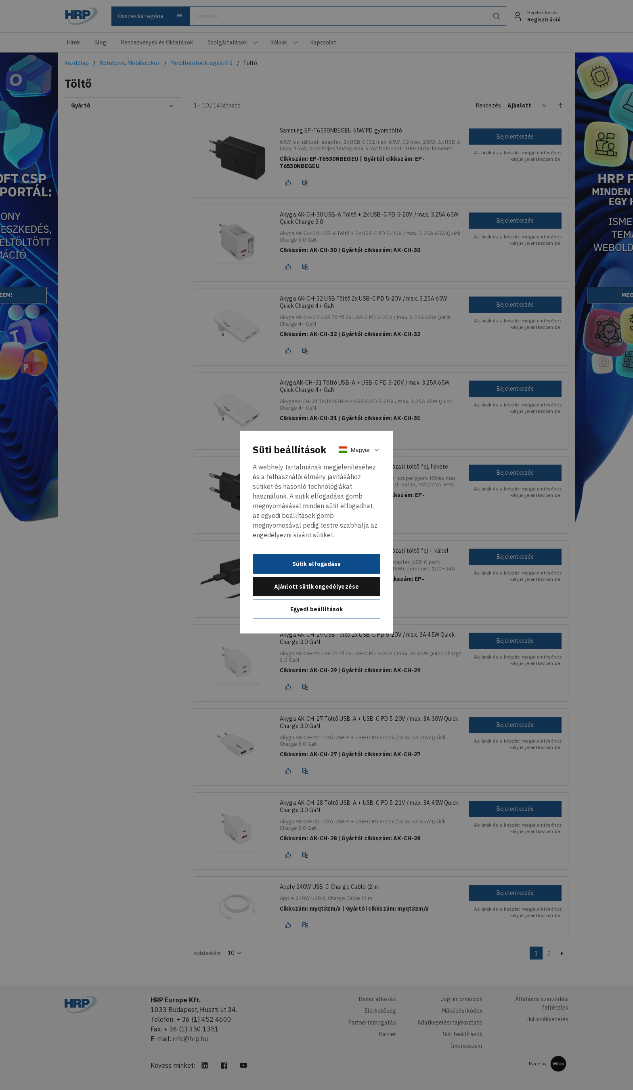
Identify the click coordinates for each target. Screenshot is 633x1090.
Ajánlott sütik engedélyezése (316, 586)
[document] (316, 532)
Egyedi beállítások (316, 609)
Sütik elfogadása (316, 564)
